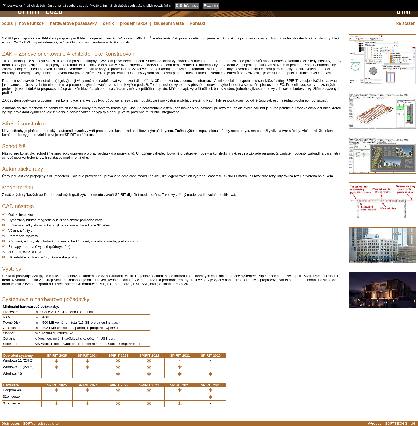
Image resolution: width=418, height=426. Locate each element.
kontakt (197, 23)
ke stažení (406, 23)
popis (7, 23)
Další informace (187, 5)
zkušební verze (169, 23)
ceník (108, 23)
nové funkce (31, 23)
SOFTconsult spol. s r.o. (41, 423)
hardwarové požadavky (73, 23)
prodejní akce (133, 23)
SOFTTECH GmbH (400, 423)
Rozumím (211, 5)
